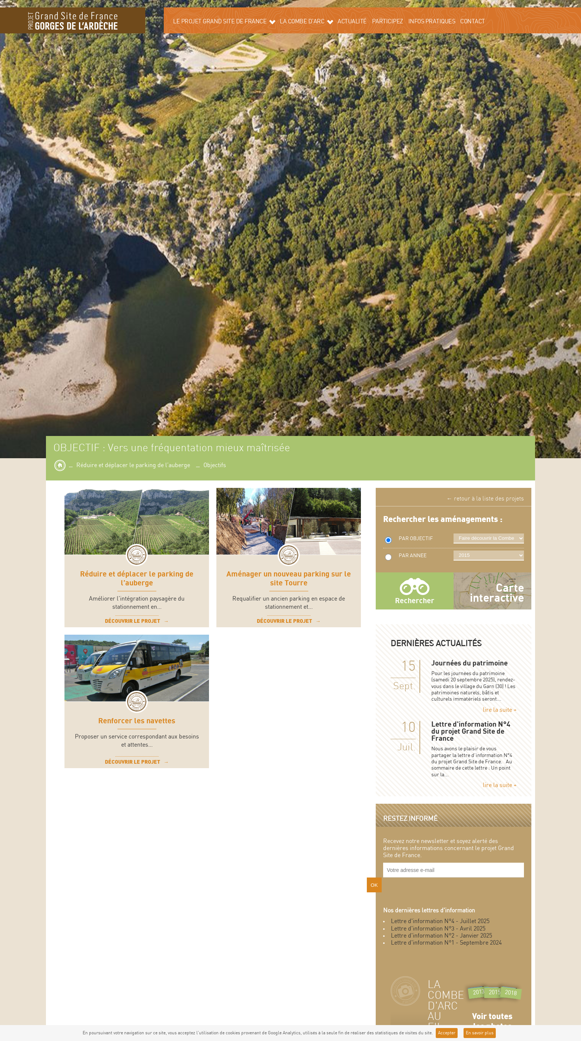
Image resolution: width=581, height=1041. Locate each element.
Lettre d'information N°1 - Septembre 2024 (446, 943)
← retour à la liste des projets (485, 499)
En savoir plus (480, 1033)
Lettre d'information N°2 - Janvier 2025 (441, 936)
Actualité (352, 22)
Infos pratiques (431, 22)
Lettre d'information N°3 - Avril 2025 (438, 929)
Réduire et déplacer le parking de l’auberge (133, 465)
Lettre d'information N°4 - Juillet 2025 (440, 921)
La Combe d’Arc (306, 21)
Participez (387, 22)
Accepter (446, 1033)
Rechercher (414, 601)
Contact (472, 22)
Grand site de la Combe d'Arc (72, 20)
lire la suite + (500, 710)
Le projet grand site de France (224, 21)
